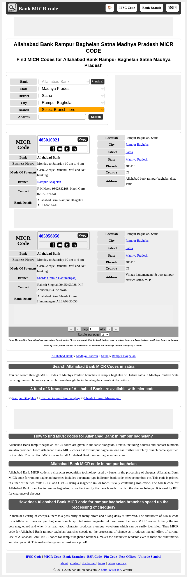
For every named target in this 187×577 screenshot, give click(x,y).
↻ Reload (97, 81)
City (24, 103)
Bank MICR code (38, 8)
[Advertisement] (93, 26)
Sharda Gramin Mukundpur (102, 398)
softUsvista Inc (111, 570)
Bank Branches (74, 556)
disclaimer (88, 563)
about (64, 563)
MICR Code (52, 556)
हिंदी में (172, 7)
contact (74, 563)
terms (101, 563)
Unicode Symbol (149, 556)
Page (85, 329)
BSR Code (94, 556)
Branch (24, 110)
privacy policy (117, 563)
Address (24, 117)
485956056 (49, 236)
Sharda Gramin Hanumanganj (56, 278)
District (24, 96)
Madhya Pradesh (137, 159)
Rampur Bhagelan (49, 182)
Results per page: (89, 334)
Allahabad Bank (62, 356)
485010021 (49, 140)
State (24, 89)
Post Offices (127, 556)
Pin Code (110, 556)
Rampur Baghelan (138, 144)
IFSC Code (127, 7)
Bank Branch (151, 7)
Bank (24, 81)
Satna (129, 152)
